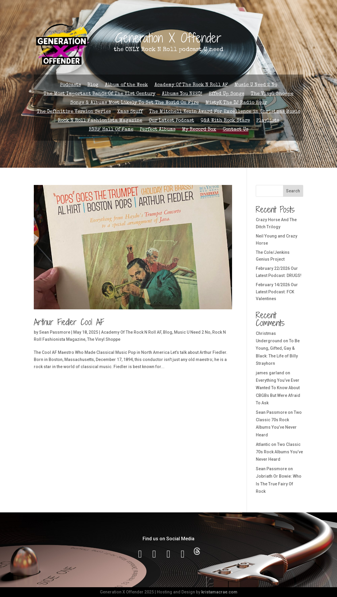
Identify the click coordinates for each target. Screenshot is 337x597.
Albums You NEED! (182, 94)
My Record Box (199, 130)
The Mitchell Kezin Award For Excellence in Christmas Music (224, 112)
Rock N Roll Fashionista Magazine (100, 121)
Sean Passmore (54, 332)
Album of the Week (126, 85)
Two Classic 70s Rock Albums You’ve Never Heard (279, 452)
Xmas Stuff (130, 112)
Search (293, 191)
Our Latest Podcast (171, 121)
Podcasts (70, 85)
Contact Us (235, 130)
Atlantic (263, 444)
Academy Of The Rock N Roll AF (191, 85)
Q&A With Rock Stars (225, 121)
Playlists (267, 121)
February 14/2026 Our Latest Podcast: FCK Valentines (277, 291)
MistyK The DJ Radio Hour (236, 103)
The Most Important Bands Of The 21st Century (99, 94)
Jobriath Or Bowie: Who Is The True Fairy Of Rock (278, 483)
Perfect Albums (157, 130)
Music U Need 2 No (255, 85)
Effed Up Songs (226, 94)
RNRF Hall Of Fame (111, 130)
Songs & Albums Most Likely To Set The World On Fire (134, 103)
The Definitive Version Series (74, 112)
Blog (92, 85)
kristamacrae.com (219, 592)
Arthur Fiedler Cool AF (69, 322)
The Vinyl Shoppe (272, 94)
